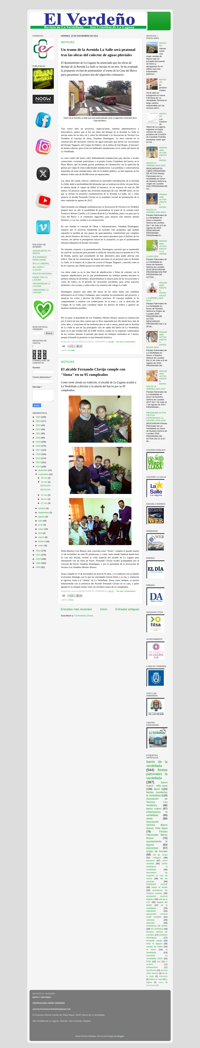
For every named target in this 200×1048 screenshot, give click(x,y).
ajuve (157, 789)
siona (70, 600)
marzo (41, 537)
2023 (38, 425)
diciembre (43, 470)
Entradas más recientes (76, 609)
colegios (157, 857)
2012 (38, 550)
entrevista (163, 976)
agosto (41, 516)
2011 (38, 555)
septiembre (44, 512)
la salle (71, 350)
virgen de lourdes (157, 851)
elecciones (152, 848)
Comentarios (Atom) (83, 615)
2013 (38, 466)
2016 (38, 454)
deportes (150, 923)
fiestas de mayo (156, 979)
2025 (38, 417)
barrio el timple (160, 887)
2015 (38, 458)
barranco (150, 860)
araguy (160, 982)
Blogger (120, 1036)
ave (158, 961)
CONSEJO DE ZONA (157, 926)
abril (40, 533)
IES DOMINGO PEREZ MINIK (40, 258)
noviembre (43, 474)
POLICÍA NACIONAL (42, 273)
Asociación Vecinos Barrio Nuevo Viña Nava (157, 825)
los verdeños (157, 929)
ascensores (151, 970)
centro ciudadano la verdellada (157, 866)
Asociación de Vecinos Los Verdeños (157, 802)
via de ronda (160, 855)
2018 (38, 446)
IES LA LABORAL (41, 263)
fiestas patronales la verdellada (157, 774)
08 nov (44, 499)
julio (40, 521)
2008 (38, 567)
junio (40, 525)
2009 (38, 563)
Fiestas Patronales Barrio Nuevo (157, 834)
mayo (41, 529)
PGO (148, 961)
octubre (42, 508)
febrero (42, 541)
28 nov (44, 478)
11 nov (44, 495)
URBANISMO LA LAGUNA (40, 291)
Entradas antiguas (127, 609)
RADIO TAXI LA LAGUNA (40, 278)
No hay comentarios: (126, 341)
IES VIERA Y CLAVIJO (39, 268)
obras (149, 818)
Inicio (103, 609)
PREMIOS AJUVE (157, 884)
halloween (151, 911)
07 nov (44, 503)
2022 (38, 429)
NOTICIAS (67, 42)
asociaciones (151, 985)
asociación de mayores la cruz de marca (157, 875)
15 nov (44, 482)
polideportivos (152, 967)
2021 (38, 433)
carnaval (150, 920)
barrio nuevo (153, 808)
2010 (38, 559)
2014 (38, 462)
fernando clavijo (154, 940)
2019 (38, 442)
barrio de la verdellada (157, 764)
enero (41, 545)
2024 (38, 421)
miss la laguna (154, 943)
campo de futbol (154, 946)
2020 (38, 438)
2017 (38, 450)
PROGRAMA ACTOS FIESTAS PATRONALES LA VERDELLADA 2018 (156, 417)
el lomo (151, 949)
